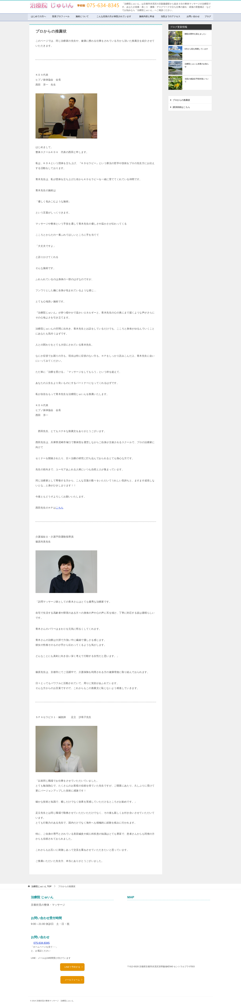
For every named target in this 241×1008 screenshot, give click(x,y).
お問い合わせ (193, 16)
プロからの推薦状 (181, 100)
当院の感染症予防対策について (197, 80)
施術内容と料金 (146, 16)
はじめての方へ (38, 16)
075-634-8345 (42, 942)
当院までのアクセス (170, 16)
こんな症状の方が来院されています (114, 16)
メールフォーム (74, 980)
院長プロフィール (61, 16)
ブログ (208, 16)
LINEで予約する (73, 967)
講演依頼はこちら (181, 107)
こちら (59, 507)
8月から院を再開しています (196, 49)
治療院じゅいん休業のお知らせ (197, 65)
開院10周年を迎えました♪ (195, 34)
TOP (41, 886)
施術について (82, 16)
